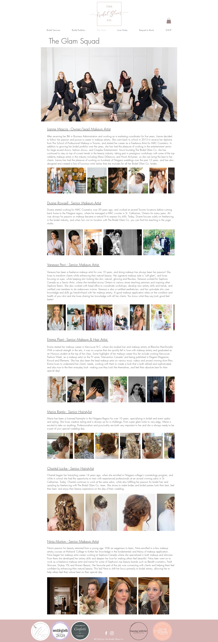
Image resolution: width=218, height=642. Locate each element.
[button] (168, 21)
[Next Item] (169, 180)
